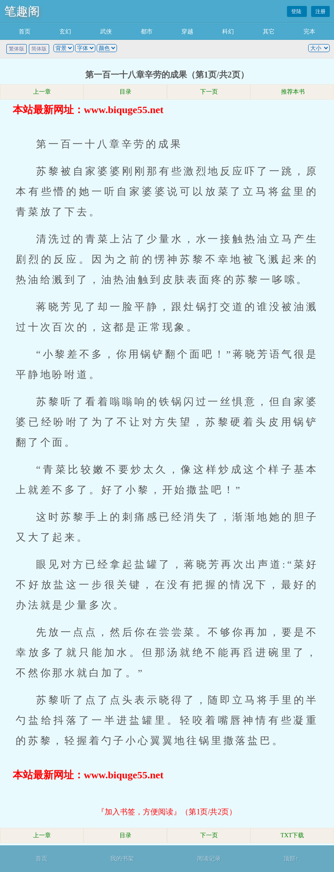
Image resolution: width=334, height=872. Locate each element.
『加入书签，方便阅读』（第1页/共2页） (167, 812)
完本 (309, 31)
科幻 (228, 31)
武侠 (106, 31)
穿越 (187, 31)
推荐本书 (292, 92)
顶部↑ (291, 858)
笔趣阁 (22, 11)
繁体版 (16, 49)
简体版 (39, 49)
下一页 (209, 92)
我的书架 (122, 858)
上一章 (42, 92)
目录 (125, 92)
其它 (269, 31)
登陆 (297, 11)
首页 (25, 31)
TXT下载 (292, 835)
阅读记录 (209, 858)
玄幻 (65, 31)
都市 (147, 31)
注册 (320, 11)
